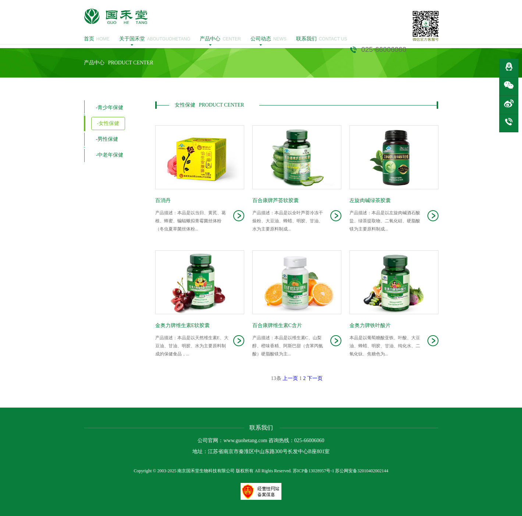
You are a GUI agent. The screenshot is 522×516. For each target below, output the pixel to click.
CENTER (220, 39)
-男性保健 (107, 139)
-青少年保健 (110, 107)
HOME (97, 39)
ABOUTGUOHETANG (155, 39)
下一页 (315, 378)
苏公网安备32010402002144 (361, 470)
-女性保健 (108, 123)
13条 (276, 378)
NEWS (269, 39)
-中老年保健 (110, 155)
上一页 (290, 378)
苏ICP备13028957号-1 (313, 470)
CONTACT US (321, 39)
